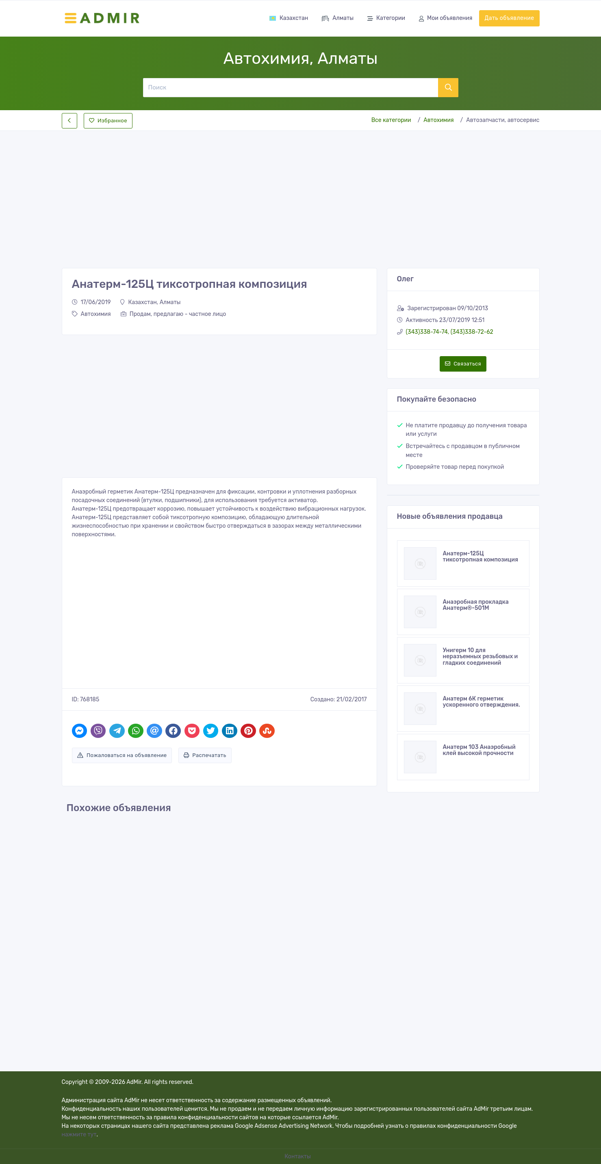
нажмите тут (79, 1134)
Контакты (298, 1156)
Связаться (463, 364)
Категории (386, 19)
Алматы (338, 19)
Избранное (108, 120)
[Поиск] (290, 87)
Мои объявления (445, 19)
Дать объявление (509, 18)
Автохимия (438, 120)
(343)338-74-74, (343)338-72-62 (449, 332)
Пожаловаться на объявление (122, 755)
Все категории (391, 120)
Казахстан (288, 18)
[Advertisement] (301, 193)
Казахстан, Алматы (150, 302)
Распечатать (205, 755)
